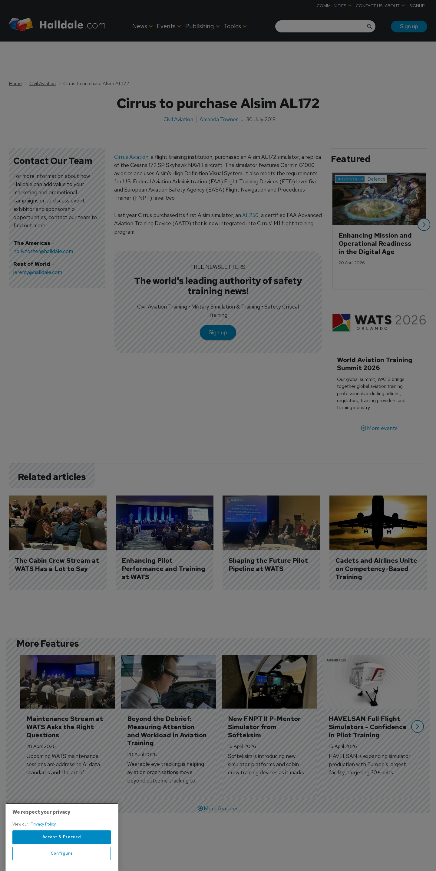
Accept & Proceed (61, 852)
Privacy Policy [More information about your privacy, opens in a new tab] (43, 839)
